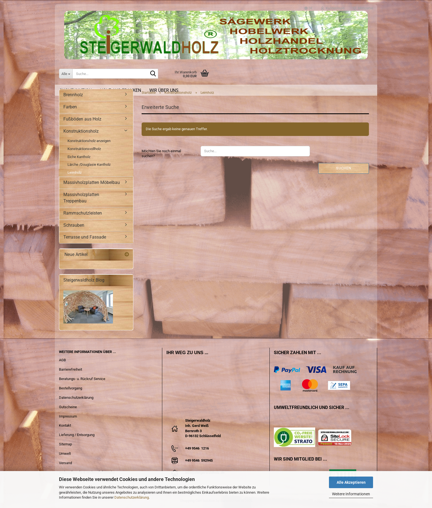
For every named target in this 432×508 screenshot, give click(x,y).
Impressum (68, 416)
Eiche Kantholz (79, 157)
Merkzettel (363, 6)
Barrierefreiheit (70, 369)
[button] (308, 5)
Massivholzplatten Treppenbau (81, 198)
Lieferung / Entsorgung (76, 435)
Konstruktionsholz (81, 131)
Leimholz (75, 172)
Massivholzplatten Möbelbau (91, 182)
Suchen (343, 168)
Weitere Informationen (351, 494)
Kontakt (65, 425)
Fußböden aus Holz (82, 119)
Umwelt (65, 453)
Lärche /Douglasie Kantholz (89, 164)
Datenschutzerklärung (131, 497)
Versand (65, 463)
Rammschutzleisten (82, 213)
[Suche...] (65, 74)
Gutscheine (68, 407)
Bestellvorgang (70, 388)
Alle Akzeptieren (351, 482)
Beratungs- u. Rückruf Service (82, 379)
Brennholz (73, 94)
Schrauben (73, 225)
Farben (70, 106)
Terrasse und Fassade (84, 237)
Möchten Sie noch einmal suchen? (161, 153)
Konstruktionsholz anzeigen (89, 141)
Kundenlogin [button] (333, 6)
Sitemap (65, 444)
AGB (62, 360)
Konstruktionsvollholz (84, 149)
